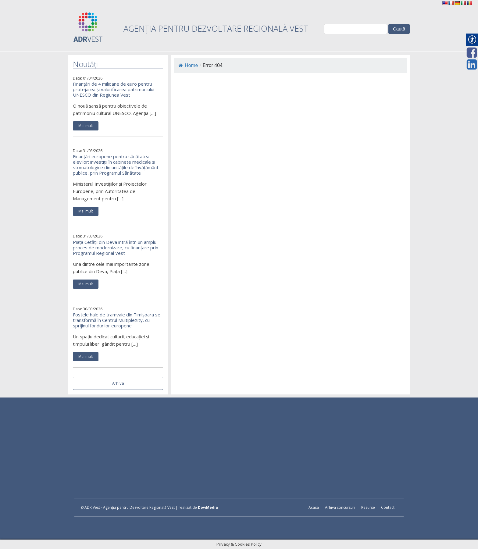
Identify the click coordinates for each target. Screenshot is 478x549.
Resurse (368, 507)
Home (188, 65)
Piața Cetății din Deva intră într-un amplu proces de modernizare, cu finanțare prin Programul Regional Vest (115, 247)
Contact (387, 507)
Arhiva (118, 383)
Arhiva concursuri (340, 507)
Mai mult (85, 125)
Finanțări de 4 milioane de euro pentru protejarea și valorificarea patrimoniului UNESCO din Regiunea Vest (113, 89)
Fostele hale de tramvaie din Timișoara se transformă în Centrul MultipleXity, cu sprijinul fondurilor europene (116, 320)
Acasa (314, 507)
